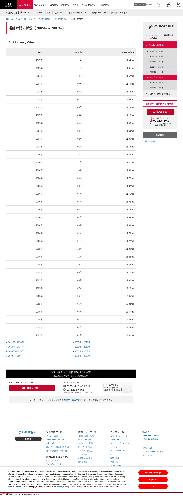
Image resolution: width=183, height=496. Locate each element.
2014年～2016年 (16, 346)
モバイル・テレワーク (119, 436)
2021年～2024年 (16, 342)
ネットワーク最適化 (86, 443)
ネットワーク (115, 439)
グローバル (114, 462)
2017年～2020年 (82, 342)
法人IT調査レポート (54, 464)
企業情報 (28, 439)
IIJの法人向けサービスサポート (154, 451)
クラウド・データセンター (120, 443)
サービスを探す (52, 436)
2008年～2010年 (16, 351)
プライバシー (115, 465)
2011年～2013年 (82, 346)
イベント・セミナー (54, 460)
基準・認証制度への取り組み (57, 450)
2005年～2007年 (82, 351)
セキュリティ (115, 447)
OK (153, 486)
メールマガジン (148, 455)
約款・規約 (150, 141)
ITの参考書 (82, 462)
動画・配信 (114, 458)
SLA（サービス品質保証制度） (40, 19)
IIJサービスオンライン (75, 399)
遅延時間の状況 (61, 19)
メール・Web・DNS (118, 450)
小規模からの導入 (85, 458)
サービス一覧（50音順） (55, 439)
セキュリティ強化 (85, 439)
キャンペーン (147, 459)
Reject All (153, 479)
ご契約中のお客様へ (150, 439)
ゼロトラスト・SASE (86, 436)
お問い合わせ (33, 388)
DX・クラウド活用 (85, 447)
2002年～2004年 (16, 355)
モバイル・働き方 (85, 450)
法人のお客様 (21, 19)
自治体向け (82, 454)
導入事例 (145, 432)
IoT (111, 454)
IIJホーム (9, 19)
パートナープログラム (150, 435)
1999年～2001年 (82, 355)
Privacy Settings (153, 473)
